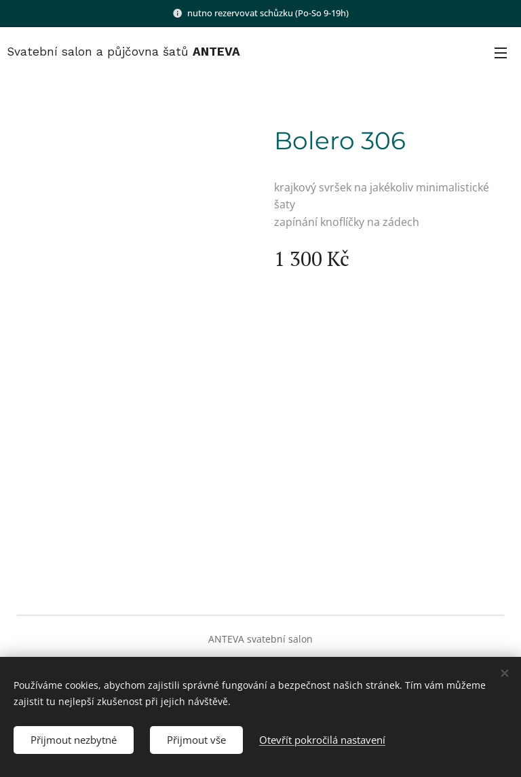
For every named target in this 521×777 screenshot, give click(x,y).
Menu (501, 53)
